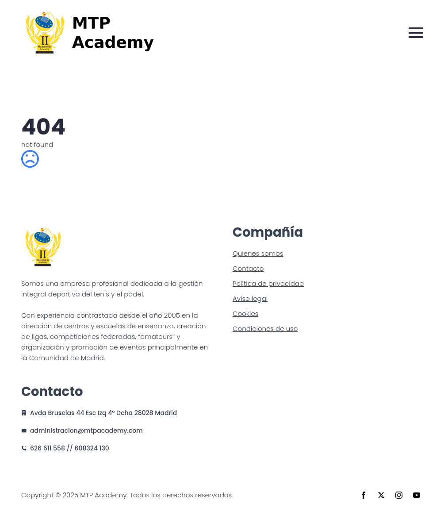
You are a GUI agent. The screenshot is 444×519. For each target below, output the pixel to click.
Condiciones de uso (265, 328)
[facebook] (363, 495)
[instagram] (399, 495)
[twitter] (381, 495)
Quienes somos (258, 253)
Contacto (248, 268)
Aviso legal (250, 298)
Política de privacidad (268, 283)
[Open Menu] (416, 33)
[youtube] (416, 495)
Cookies (245, 313)
